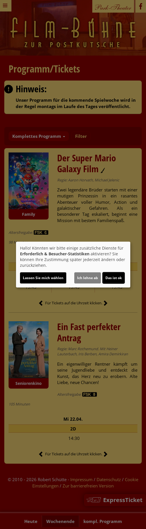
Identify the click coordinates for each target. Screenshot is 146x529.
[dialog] (73, 264)
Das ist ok (113, 277)
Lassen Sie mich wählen (43, 277)
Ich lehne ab (87, 277)
